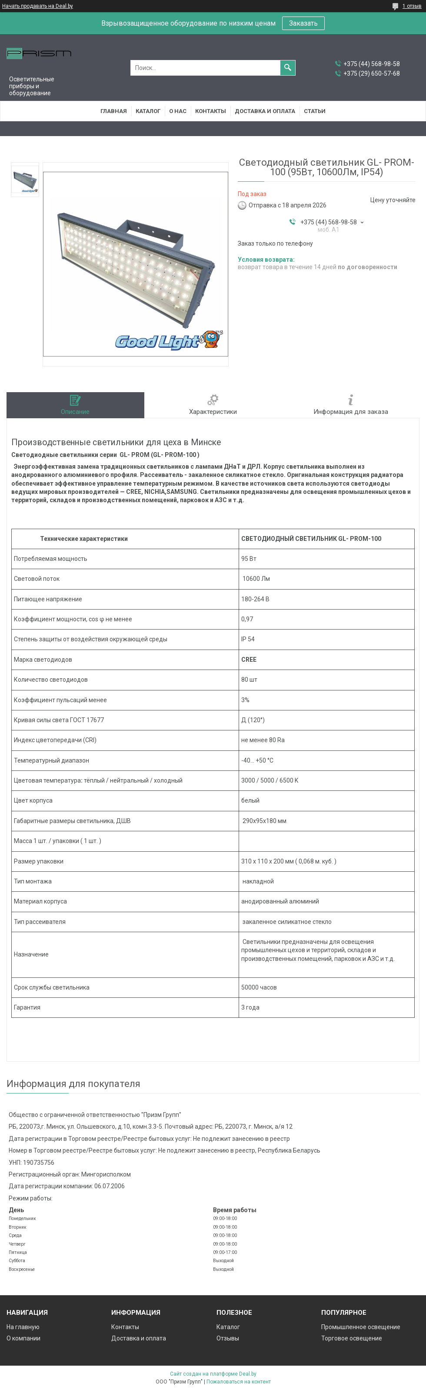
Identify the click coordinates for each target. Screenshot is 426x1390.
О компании (23, 1338)
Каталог (148, 111)
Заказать (303, 23)
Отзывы (227, 1338)
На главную (23, 1326)
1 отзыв (412, 6)
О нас (177, 111)
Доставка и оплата (265, 111)
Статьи (315, 111)
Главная (113, 111)
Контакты (210, 111)
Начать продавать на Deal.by (37, 6)
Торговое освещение (351, 1338)
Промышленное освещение (360, 1326)
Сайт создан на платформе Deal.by (213, 1374)
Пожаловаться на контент (238, 1382)
